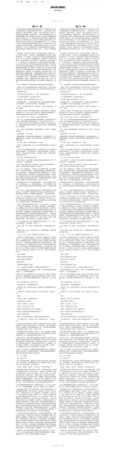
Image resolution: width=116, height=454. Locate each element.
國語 (28, 2)
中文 (35, 2)
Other (43, 2)
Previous (55, 21)
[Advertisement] (58, 14)
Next (62, 21)
